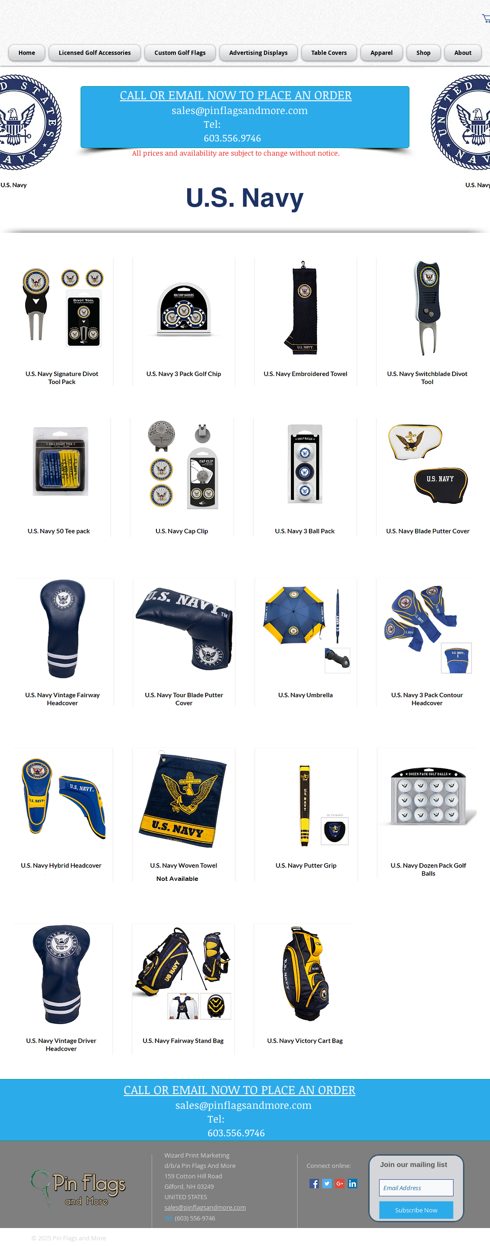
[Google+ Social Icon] (340, 1183)
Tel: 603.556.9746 (232, 130)
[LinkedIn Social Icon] (352, 1183)
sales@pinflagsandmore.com (240, 110)
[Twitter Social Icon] (327, 1183)
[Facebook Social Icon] (314, 1183)
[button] (244, 197)
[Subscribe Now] (416, 1210)
